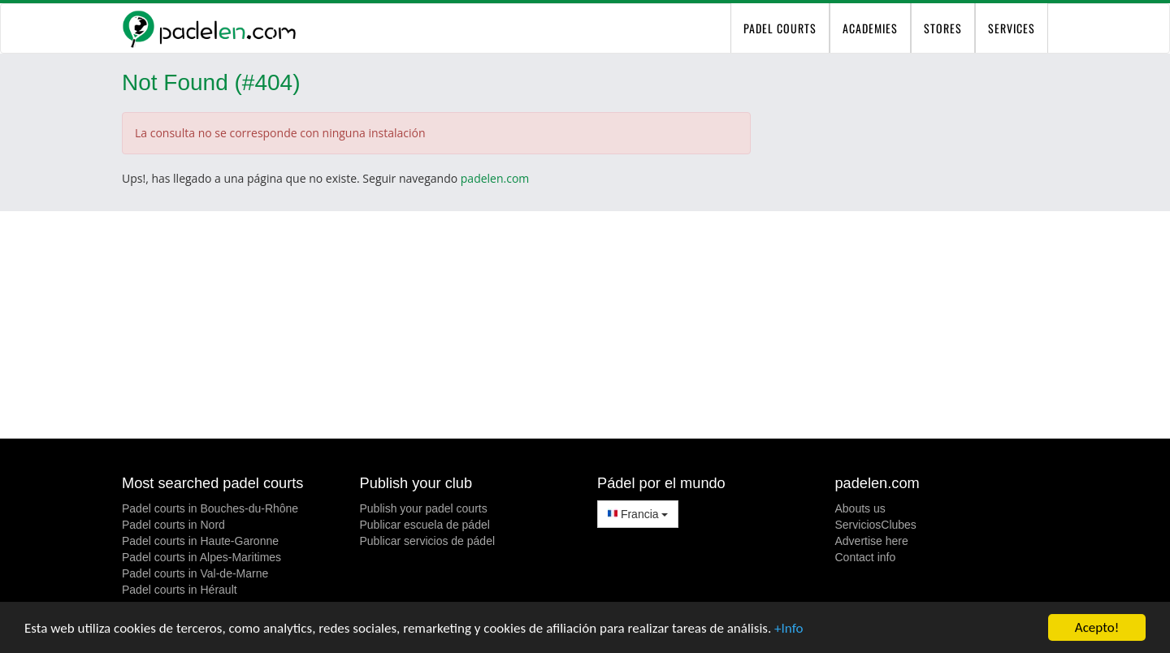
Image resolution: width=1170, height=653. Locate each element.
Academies (870, 28)
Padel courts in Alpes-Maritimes (201, 557)
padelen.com (495, 178)
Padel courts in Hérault (179, 589)
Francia (638, 514)
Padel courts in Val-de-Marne (195, 573)
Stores (943, 28)
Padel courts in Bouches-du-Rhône (210, 508)
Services (1011, 28)
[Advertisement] (585, 325)
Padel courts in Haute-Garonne (200, 540)
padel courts (780, 28)
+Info (788, 628)
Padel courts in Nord (173, 524)
